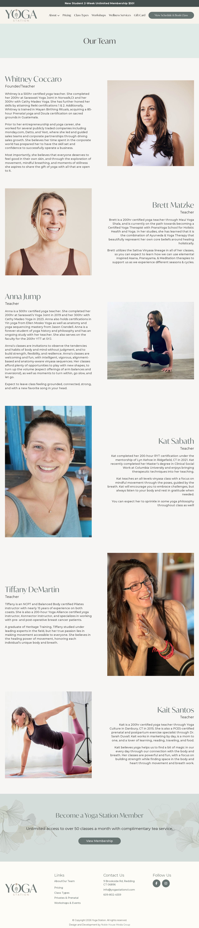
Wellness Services (120, 15)
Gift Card (139, 15)
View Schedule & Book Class (171, 15)
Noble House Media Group (115, 924)
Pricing (67, 15)
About (52, 15)
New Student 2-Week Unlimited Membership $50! (99, 3)
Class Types (81, 15)
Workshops (99, 15)
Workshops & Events (67, 902)
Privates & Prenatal (66, 897)
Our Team (68, 881)
